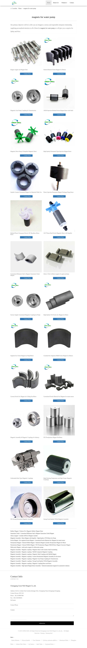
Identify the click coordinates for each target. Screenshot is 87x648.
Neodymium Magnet (15, 542)
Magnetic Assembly (15, 538)
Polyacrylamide (26, 640)
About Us (56, 2)
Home (48, 2)
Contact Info (16, 576)
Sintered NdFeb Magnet (28, 542)
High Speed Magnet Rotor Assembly (31, 565)
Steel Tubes (39, 644)
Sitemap (42, 633)
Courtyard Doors (49, 644)
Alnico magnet (14, 535)
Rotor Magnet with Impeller (29, 538)
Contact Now (27, 74)
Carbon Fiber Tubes (21, 644)
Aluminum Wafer (63, 640)
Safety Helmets (15, 640)
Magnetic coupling (26, 549)
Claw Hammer (36, 640)
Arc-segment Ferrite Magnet (26, 540)
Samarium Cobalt (14, 533)
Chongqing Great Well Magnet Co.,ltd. (50, 631)
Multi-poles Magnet (15, 547)
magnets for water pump (29, 8)
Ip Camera (31, 644)
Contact (72, 2)
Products (64, 2)
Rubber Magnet (14, 531)
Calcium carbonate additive (50, 640)
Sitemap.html (49, 633)
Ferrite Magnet (14, 540)
